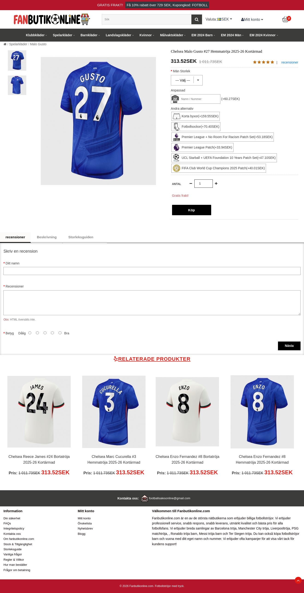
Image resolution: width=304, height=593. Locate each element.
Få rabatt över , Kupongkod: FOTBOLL (167, 5)
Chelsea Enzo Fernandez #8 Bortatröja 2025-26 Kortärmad (187, 460)
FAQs (7, 523)
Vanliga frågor (12, 554)
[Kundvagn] (285, 19)
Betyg (10, 333)
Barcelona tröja (226, 528)
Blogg (81, 534)
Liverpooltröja (280, 528)
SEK (225, 19)
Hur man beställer (15, 564)
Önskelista (85, 523)
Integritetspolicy (13, 528)
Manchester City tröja (253, 528)
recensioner (289, 62)
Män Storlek (185, 71)
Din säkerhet (11, 518)
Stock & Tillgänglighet (17, 544)
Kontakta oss (12, 534)
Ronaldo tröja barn (184, 534)
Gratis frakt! (110, 5)
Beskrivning (47, 237)
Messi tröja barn (210, 534)
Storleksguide (12, 549)
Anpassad (178, 90)
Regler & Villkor (13, 559)
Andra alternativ (182, 108)
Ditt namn (12, 263)
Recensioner (15, 286)
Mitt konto (250, 19)
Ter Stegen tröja (240, 534)
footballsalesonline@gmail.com (169, 498)
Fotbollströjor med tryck (169, 586)
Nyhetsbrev (85, 528)
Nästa (289, 346)
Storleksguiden (84, 237)
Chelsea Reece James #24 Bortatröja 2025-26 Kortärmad (39, 460)
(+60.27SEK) (230, 99)
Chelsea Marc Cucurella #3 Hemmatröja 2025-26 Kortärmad (114, 460)
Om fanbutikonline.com (18, 539)
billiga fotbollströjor (260, 518)
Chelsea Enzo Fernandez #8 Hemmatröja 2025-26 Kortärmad (262, 460)
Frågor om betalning (16, 570)
